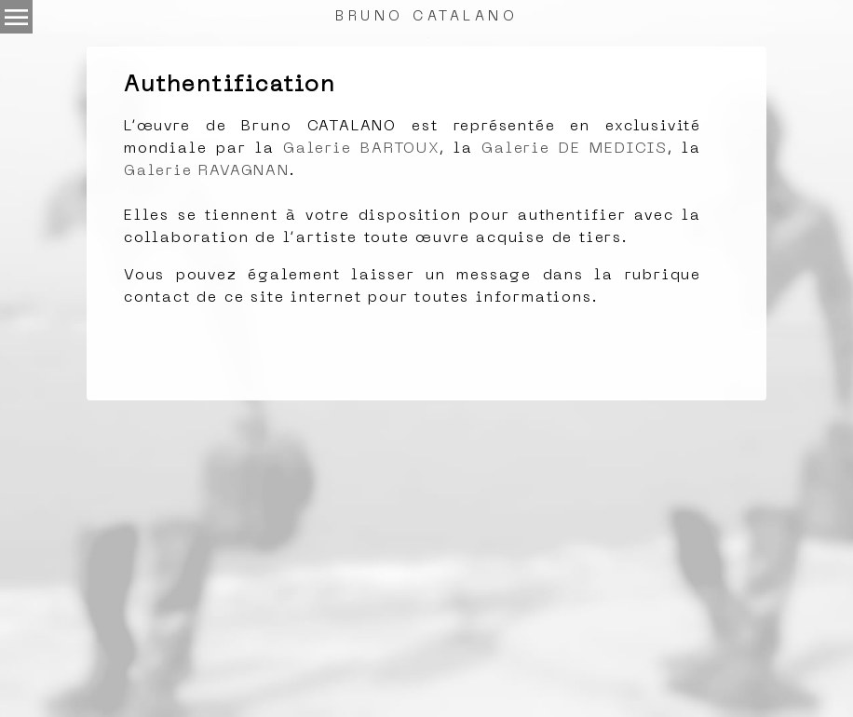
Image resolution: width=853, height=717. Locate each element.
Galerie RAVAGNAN (207, 171)
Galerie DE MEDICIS (574, 149)
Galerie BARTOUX (361, 149)
